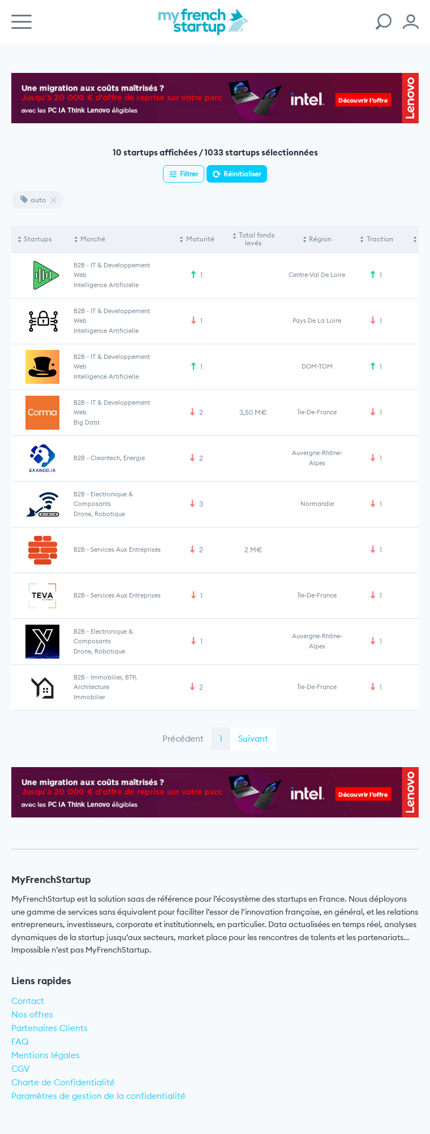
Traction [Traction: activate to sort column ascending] (380, 239)
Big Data (87, 422)
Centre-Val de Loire (317, 275)
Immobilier (89, 697)
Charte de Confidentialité (63, 1082)
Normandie (317, 504)
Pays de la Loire (317, 320)
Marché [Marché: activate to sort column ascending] (92, 239)
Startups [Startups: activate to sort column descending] (37, 239)
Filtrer (189, 174)
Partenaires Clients (49, 1028)
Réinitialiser (242, 174)
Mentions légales (45, 1055)
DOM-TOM (317, 366)
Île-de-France (317, 412)
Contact (27, 1001)
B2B (79, 265)
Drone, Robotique (99, 514)
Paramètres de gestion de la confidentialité (98, 1095)
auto (33, 200)
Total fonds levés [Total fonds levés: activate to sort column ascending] (256, 239)
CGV (20, 1068)
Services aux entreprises (126, 549)
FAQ (20, 1041)
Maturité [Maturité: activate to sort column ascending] (200, 239)
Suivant (253, 738)
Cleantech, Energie (118, 458)
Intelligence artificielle (106, 285)
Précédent (183, 738)
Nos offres (32, 1014)
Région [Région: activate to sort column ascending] (320, 239)
